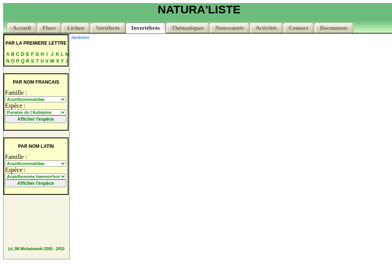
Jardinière (80, 37)
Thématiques (188, 27)
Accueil (22, 27)
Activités (266, 27)
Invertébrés (145, 27)
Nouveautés (229, 27)
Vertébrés (108, 27)
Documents (334, 27)
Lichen (75, 27)
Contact (298, 27)
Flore (49, 27)
